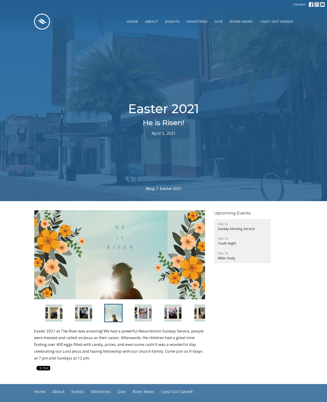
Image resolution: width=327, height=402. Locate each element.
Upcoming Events (232, 213)
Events (172, 21)
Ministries (197, 21)
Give (218, 21)
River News (241, 21)
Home (132, 21)
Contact (299, 4)
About (151, 21)
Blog (150, 189)
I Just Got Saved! (276, 21)
